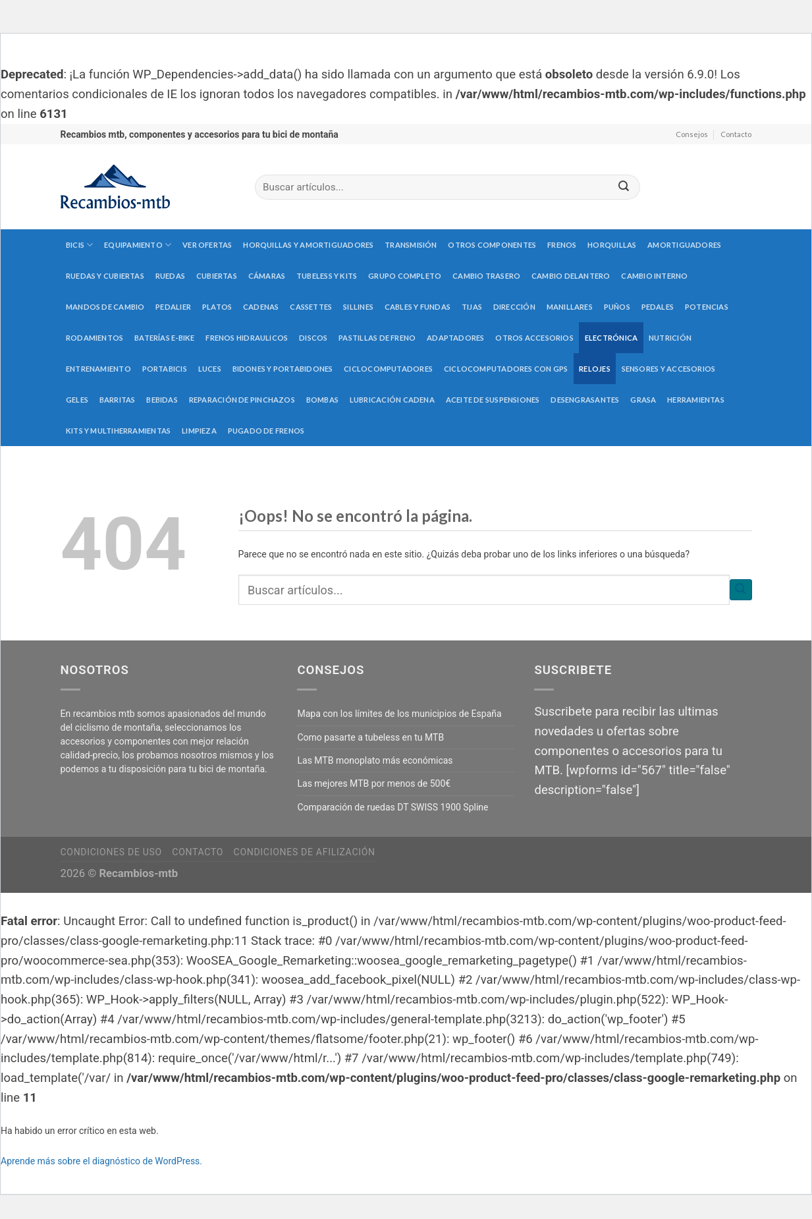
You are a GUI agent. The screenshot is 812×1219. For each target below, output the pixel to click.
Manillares (570, 306)
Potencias (706, 306)
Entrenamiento (98, 368)
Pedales (657, 306)
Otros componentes (492, 245)
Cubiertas (216, 275)
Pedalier (173, 306)
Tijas (472, 306)
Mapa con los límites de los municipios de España (399, 713)
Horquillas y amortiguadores (308, 245)
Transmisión (411, 245)
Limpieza (199, 430)
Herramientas (695, 399)
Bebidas (162, 399)
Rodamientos (94, 337)
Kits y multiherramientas (118, 430)
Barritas (117, 399)
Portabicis (164, 368)
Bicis (80, 245)
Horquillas (611, 245)
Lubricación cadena (392, 399)
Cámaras (267, 275)
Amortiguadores (684, 245)
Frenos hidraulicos (246, 337)
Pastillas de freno (377, 337)
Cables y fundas (417, 306)
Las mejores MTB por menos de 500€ (373, 783)
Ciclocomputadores (388, 368)
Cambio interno (654, 275)
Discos (313, 337)
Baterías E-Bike (164, 337)
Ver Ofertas (207, 245)
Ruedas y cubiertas (105, 275)
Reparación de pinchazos (242, 399)
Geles (77, 399)
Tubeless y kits (326, 275)
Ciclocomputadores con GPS (506, 368)
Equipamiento (137, 245)
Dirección (514, 306)
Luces (209, 368)
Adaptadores (455, 337)
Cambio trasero (486, 275)
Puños (617, 306)
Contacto (735, 134)
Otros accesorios (534, 337)
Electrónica (611, 337)
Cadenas (261, 306)
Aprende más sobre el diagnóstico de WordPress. (101, 1161)
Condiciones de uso (111, 852)
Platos (217, 306)
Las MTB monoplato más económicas (374, 760)
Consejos (692, 134)
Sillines (358, 306)
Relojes (594, 368)
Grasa (643, 399)
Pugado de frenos (266, 430)
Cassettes (311, 306)
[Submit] (623, 187)
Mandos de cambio (105, 306)
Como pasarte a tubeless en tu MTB (370, 737)
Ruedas (170, 275)
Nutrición (670, 337)
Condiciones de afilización (304, 852)
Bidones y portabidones (282, 368)
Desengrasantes (585, 399)
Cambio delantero (570, 275)
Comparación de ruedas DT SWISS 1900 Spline (392, 807)
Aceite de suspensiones (493, 399)
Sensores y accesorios (669, 368)
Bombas (322, 399)
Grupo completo (404, 275)
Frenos (561, 245)
